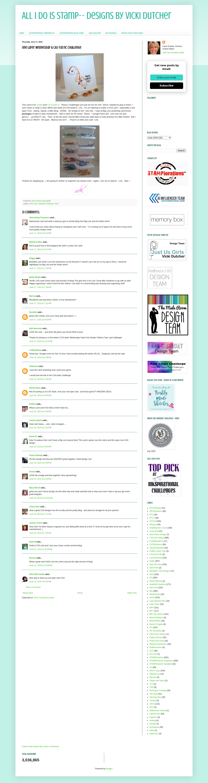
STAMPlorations (156, 657)
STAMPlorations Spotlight (161, 664)
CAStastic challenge (46, 204)
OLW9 (39, 105)
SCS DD (153, 654)
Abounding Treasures (39, 217)
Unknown (33, 366)
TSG (152, 687)
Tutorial (153, 700)
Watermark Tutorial (158, 710)
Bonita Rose (35, 388)
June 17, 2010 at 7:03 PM (40, 268)
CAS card (33, 204)
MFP (152, 607)
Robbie (32, 404)
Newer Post (28, 593)
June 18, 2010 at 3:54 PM (40, 447)
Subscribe (167, 85)
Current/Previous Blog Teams (71, 33)
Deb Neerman (35, 328)
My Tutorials (111, 33)
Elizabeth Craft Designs (160, 571)
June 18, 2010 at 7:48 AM (40, 379)
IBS (151, 591)
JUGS (152, 597)
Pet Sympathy (156, 631)
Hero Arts (154, 587)
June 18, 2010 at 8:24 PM (40, 479)
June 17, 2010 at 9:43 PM (40, 320)
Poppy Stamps (156, 637)
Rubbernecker (156, 647)
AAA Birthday (155, 508)
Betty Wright (35, 277)
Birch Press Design (158, 534)
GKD (152, 574)
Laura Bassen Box (157, 601)
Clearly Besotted (157, 548)
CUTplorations (156, 544)
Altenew (153, 524)
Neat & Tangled (156, 624)
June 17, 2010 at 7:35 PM (40, 287)
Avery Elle (154, 531)
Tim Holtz (154, 694)
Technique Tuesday (158, 690)
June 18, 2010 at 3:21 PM (40, 428)
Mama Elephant (156, 617)
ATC (151, 514)
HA (151, 578)
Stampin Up (155, 674)
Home (21, 33)
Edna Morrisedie (36, 574)
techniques (154, 727)
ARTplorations (156, 511)
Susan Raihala (36, 455)
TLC (151, 684)
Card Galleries (95, 33)
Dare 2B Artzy (156, 564)
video (152, 730)
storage (153, 724)
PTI (151, 627)
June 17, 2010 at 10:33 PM (40, 341)
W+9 (152, 707)
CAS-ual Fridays (157, 538)
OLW (56, 204)
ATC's (152, 518)
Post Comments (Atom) (44, 598)
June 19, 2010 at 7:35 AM (40, 533)
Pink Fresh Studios (158, 634)
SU (151, 667)
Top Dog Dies (155, 697)
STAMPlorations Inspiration (161, 661)
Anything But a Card (158, 528)
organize (153, 717)
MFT (152, 611)
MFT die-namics (156, 614)
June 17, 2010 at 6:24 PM (40, 233)
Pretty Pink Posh (157, 641)
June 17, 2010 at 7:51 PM (40, 303)
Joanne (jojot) (35, 420)
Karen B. (33, 436)
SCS (152, 651)
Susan (32, 471)
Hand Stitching (156, 581)
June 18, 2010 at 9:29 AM (40, 395)
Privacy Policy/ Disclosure (132, 33)
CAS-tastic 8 (53, 105)
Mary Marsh (34, 488)
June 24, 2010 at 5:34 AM (40, 581)
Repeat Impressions (158, 644)
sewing (153, 720)
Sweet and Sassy (157, 680)
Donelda (33, 312)
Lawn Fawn (154, 604)
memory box (155, 714)
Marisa (32, 296)
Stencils (153, 677)
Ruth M (32, 542)
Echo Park (154, 568)
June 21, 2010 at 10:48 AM (40, 565)
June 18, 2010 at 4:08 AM (40, 357)
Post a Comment (33, 587)
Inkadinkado (155, 594)
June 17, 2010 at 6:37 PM (40, 249)
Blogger (109, 769)
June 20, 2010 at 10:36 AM (40, 549)
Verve (152, 704)
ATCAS (153, 521)
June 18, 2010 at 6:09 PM (40, 463)
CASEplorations (156, 541)
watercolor (154, 734)
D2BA (152, 561)
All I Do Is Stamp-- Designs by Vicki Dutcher (96, 15)
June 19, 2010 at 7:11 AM (40, 514)
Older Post (131, 593)
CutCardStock (156, 558)
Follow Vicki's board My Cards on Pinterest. (40, 746)
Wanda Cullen (35, 242)
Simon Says (155, 670)
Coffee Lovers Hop (158, 551)
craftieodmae (35, 350)
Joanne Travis (35, 523)
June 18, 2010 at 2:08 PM (40, 411)
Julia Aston (34, 506)
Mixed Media (155, 621)
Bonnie (32, 558)
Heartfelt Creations (158, 584)
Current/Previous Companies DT (42, 33)
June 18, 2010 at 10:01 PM (40, 498)
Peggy (32, 258)
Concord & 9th (156, 554)
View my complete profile (173, 52)
